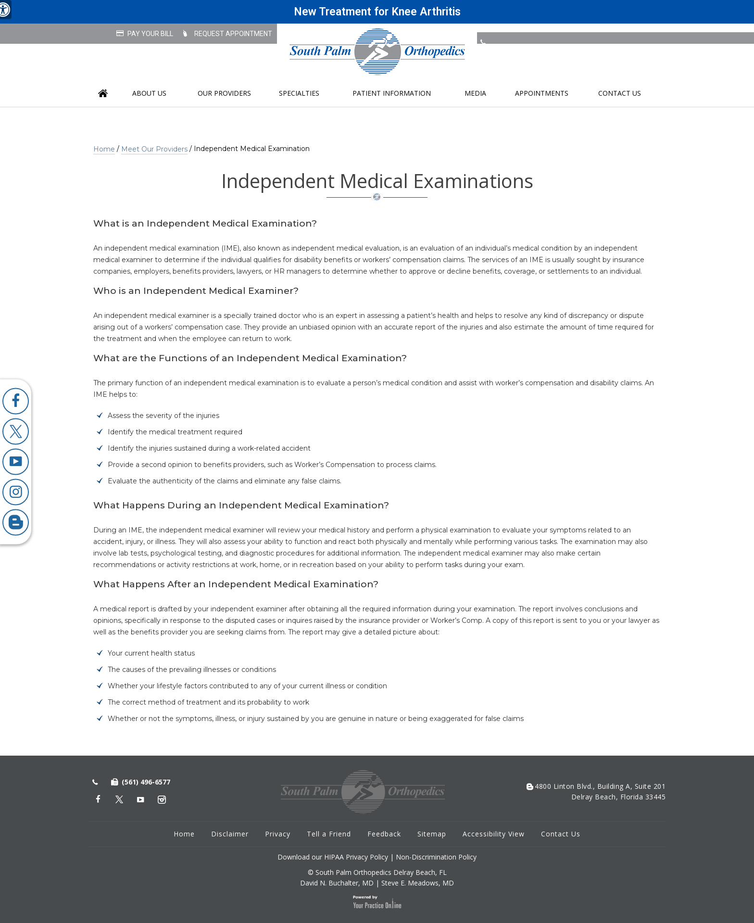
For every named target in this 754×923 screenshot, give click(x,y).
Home (102, 93)
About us (149, 93)
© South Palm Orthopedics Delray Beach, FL (377, 872)
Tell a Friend (329, 833)
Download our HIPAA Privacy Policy (332, 856)
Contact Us (619, 93)
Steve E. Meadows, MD (417, 882)
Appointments (541, 93)
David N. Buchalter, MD (337, 882)
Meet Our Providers (154, 149)
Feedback (384, 833)
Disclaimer (230, 833)
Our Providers (224, 93)
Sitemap (431, 833)
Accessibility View (494, 833)
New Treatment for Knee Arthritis (377, 11)
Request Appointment (233, 34)
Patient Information (391, 93)
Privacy (277, 833)
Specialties (299, 93)
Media (475, 93)
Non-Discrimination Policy (436, 856)
